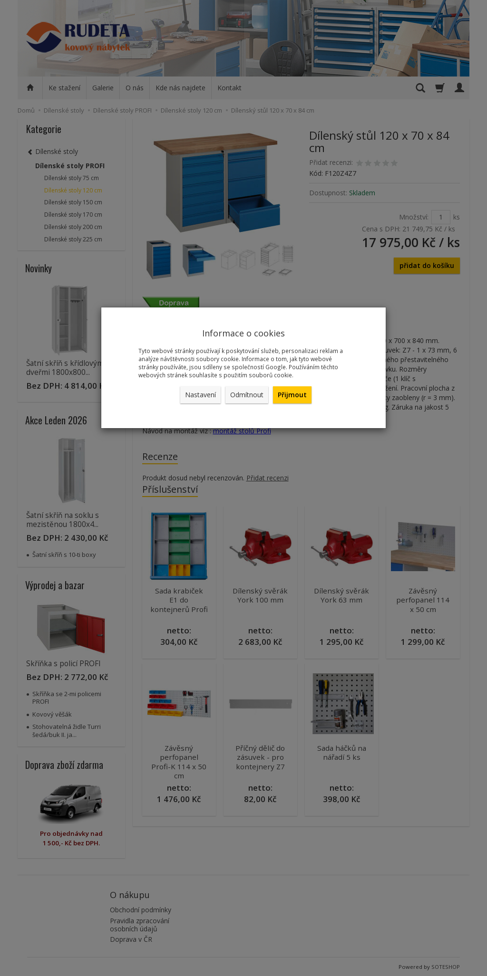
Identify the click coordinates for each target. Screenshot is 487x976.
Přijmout (292, 394)
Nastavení (200, 394)
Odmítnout (246, 394)
